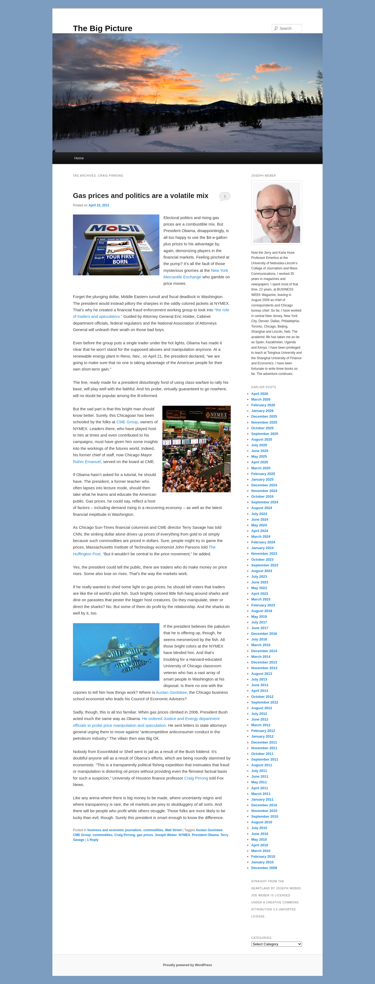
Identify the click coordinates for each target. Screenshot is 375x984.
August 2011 (261, 765)
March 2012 (260, 725)
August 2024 (261, 508)
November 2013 (264, 668)
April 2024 (259, 531)
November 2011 (264, 748)
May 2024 (259, 525)
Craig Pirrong (196, 778)
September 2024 (264, 502)
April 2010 (259, 845)
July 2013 (259, 679)
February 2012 (263, 731)
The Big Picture (102, 28)
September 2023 (264, 565)
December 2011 (264, 742)
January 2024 (262, 548)
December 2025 (264, 416)
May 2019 (259, 617)
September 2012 (264, 702)
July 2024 (259, 514)
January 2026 (262, 411)
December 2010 (264, 805)
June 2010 (259, 834)
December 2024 (264, 485)
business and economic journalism (114, 830)
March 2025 (260, 468)
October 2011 (262, 754)
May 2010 (259, 839)
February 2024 (263, 542)
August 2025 (261, 439)
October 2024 (262, 496)
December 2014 (264, 651)
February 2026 (263, 405)
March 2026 (260, 399)
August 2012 (261, 708)
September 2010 (264, 816)
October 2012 (262, 697)
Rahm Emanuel (87, 461)
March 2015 (260, 645)
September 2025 (264, 434)
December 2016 (264, 634)
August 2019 (261, 611)
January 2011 (262, 799)
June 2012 (259, 719)
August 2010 (261, 822)
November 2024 (264, 491)
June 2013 (259, 685)
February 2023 (263, 605)
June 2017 (259, 628)
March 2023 (260, 599)
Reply (93, 840)
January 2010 (262, 862)
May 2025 (259, 456)
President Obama (205, 835)
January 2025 (262, 479)
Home (79, 158)
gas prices (145, 835)
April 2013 (259, 691)
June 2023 (259, 582)
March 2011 (260, 794)
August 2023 (261, 571)
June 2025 (259, 451)
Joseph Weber (166, 835)
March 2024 (260, 536)
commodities (153, 830)
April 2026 (259, 394)
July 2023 (259, 576)
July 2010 (259, 828)
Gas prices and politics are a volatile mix (140, 195)
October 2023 (262, 559)
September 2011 (264, 759)
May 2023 (259, 588)
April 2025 (259, 462)
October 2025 (262, 428)
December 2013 (264, 662)
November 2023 (264, 554)
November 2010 (264, 811)
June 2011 (259, 776)
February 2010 (263, 856)
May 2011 (259, 782)
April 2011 (259, 788)
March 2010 (260, 851)
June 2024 (259, 519)
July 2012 (259, 714)
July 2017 (259, 622)
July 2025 (259, 445)
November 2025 (264, 422)
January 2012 (262, 736)
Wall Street (173, 830)
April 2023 (259, 594)
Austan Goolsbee (171, 692)
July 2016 (259, 639)
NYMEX (184, 835)
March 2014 (260, 657)
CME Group (127, 422)
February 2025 (263, 474)
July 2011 (259, 771)
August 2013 (261, 674)
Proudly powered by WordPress (187, 965)
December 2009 (264, 868)
